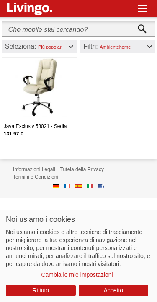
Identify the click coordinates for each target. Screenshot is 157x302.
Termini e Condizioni (35, 177)
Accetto (113, 290)
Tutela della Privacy (82, 169)
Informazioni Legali (34, 169)
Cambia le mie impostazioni (77, 274)
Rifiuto (40, 290)
